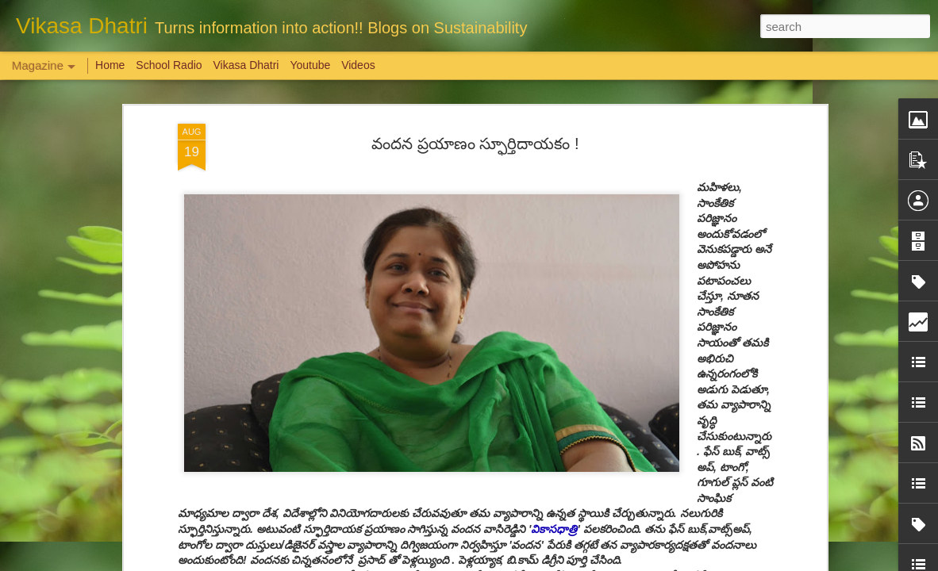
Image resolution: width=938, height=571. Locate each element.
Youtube (310, 65)
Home (110, 65)
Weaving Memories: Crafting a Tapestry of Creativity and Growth (192, 479)
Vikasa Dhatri (246, 65)
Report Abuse (565, 562)
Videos (358, 65)
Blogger (518, 562)
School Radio (169, 65)
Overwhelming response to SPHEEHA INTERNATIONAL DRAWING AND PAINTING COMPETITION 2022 (759, 500)
